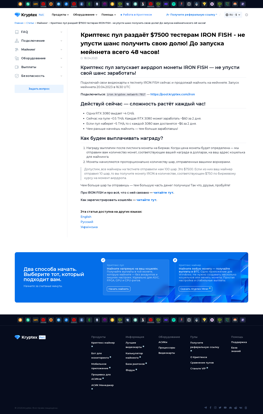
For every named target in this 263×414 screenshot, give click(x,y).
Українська (89, 227)
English (86, 217)
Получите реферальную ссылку (190, 14)
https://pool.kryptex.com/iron (172, 94)
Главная (19, 23)
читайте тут (163, 192)
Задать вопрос (39, 88)
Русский (87, 222)
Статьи (30, 23)
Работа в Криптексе (137, 14)
